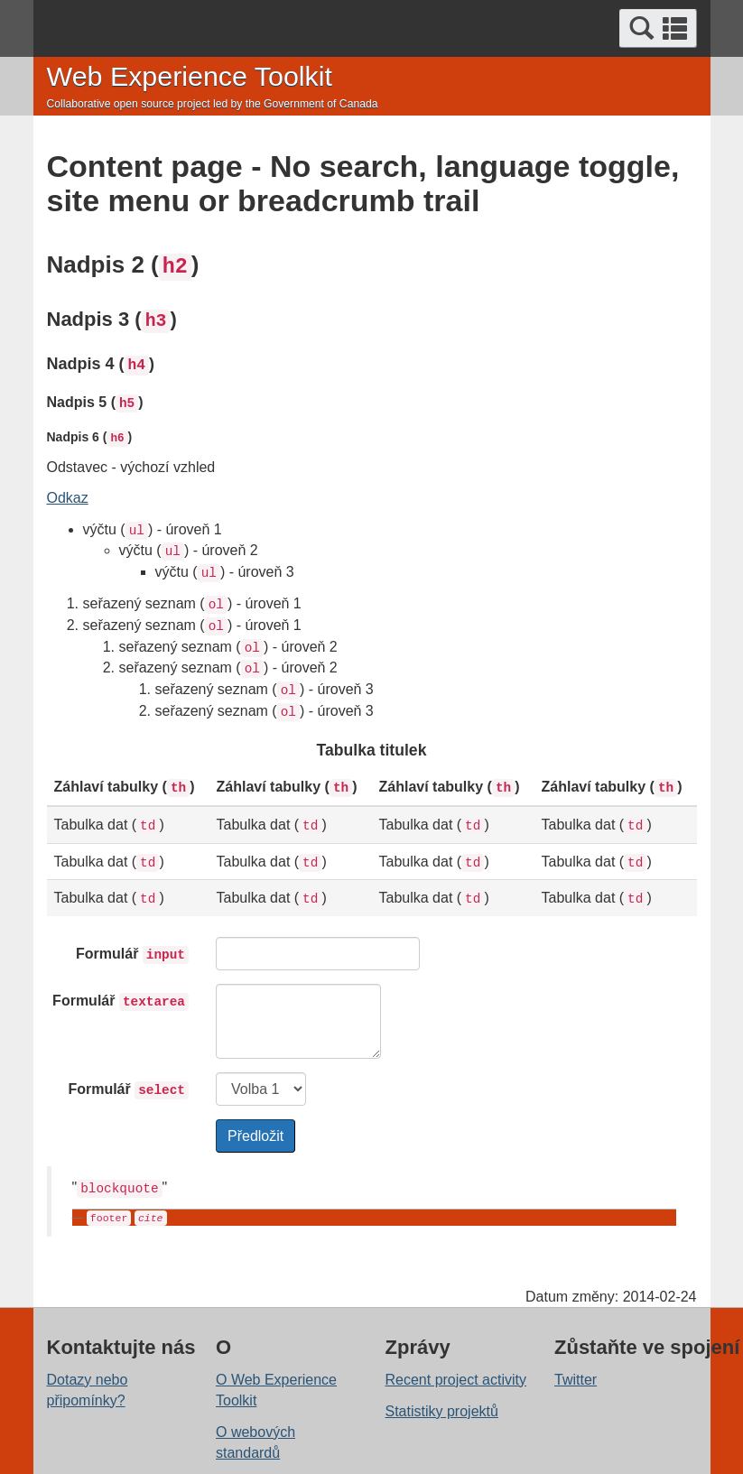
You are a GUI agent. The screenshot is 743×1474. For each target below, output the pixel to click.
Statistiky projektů (441, 1411)
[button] (658, 28)
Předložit (255, 1136)
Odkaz (67, 497)
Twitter (575, 1379)
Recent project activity (456, 1379)
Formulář (132, 955)
